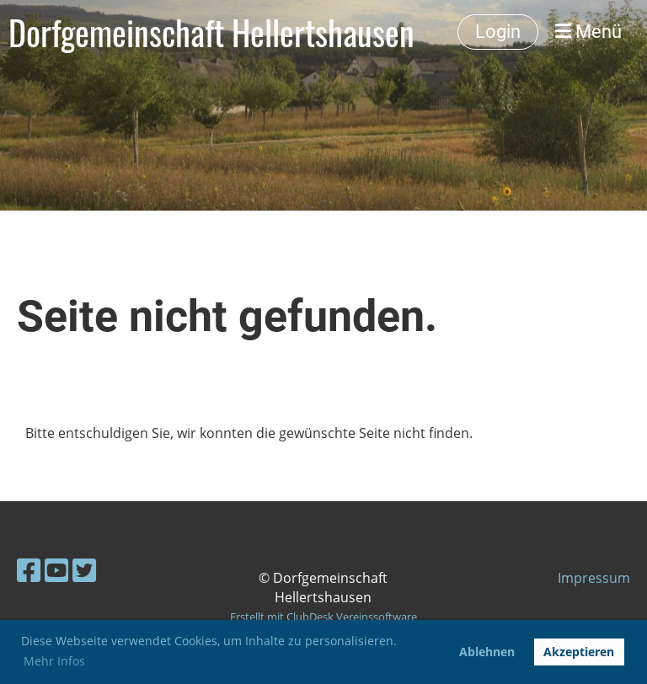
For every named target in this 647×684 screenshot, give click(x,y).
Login (498, 31)
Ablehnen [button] (487, 652)
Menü (588, 31)
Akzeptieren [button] (578, 652)
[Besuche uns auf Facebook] (28, 570)
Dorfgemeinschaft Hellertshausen (211, 32)
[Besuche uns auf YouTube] (56, 570)
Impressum (594, 578)
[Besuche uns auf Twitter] (84, 570)
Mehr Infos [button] (54, 661)
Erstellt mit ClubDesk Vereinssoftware (323, 616)
